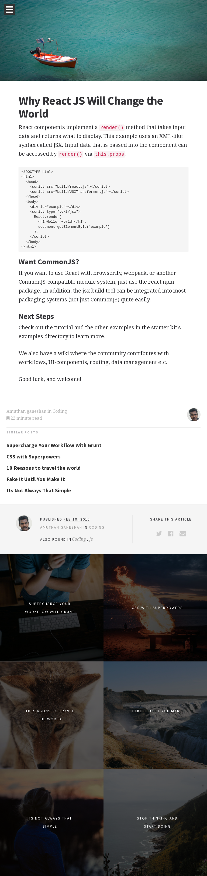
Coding (60, 411)
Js (91, 539)
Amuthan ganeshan (26, 411)
